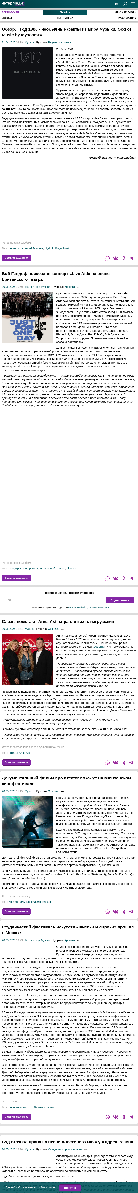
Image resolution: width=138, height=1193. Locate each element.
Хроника (70, 286)
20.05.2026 (8, 940)
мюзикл (44, 568)
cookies (50, 1187)
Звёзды (7, 18)
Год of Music (62, 248)
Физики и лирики (44, 1107)
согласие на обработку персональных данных (88, 607)
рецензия (100, 646)
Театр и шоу (65, 18)
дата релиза (30, 568)
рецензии (14, 248)
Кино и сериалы (125, 12)
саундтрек (15, 568)
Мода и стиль (127, 17)
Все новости (10, 12)
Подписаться (120, 600)
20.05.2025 (8, 286)
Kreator (46, 901)
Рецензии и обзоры (60, 42)
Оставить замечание (16, 258)
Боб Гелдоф (57, 568)
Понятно (70, 1187)
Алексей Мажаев (32, 248)
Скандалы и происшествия (65, 1155)
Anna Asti (24, 752)
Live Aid (71, 568)
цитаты (13, 752)
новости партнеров (20, 1107)
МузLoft (49, 248)
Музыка (65, 12)
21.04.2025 (8, 42)
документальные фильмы (25, 901)
